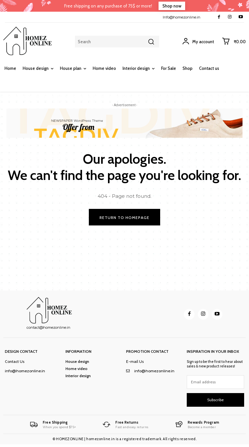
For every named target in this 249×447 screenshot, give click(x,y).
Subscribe (215, 399)
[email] (215, 382)
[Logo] (52, 424)
